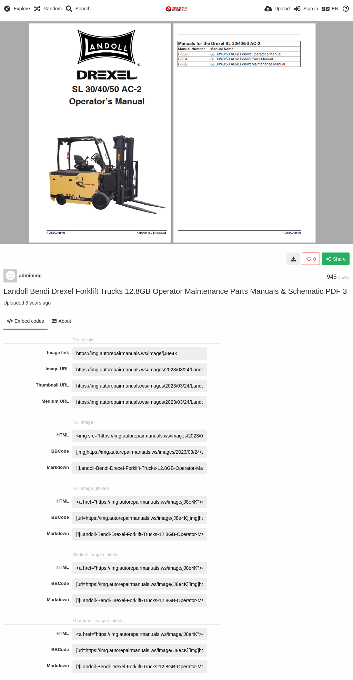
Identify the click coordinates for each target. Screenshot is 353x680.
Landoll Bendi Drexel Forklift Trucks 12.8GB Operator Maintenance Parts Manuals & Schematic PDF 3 (175, 291)
